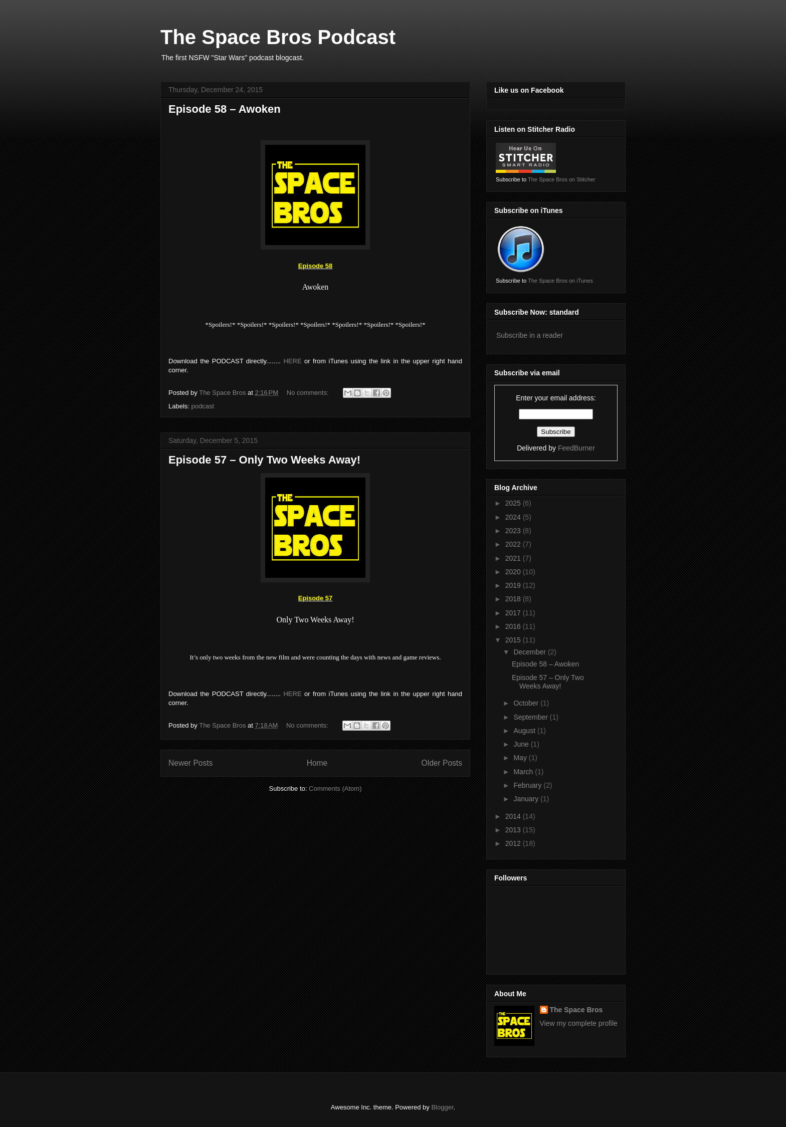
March (524, 772)
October (526, 703)
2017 (514, 613)
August (525, 731)
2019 (514, 585)
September (531, 717)
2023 (514, 531)
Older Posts (442, 763)
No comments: (308, 392)
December (530, 652)
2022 (514, 544)
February (528, 785)
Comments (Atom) (335, 788)
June (521, 744)
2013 (514, 830)
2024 (514, 517)
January (526, 799)
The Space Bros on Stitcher (562, 179)
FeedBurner (576, 448)
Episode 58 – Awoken (224, 109)
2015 (514, 640)
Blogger (442, 1107)
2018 (514, 599)
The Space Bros (576, 1010)
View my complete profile (579, 1023)
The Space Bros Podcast (278, 37)
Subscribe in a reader (529, 335)
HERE (292, 361)
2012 (514, 843)
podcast (203, 406)
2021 (514, 558)
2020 (514, 572)
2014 (514, 816)
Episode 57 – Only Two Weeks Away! (264, 460)
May (520, 758)
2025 (514, 503)
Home (317, 763)
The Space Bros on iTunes (560, 281)
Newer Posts (190, 763)
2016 (514, 626)
